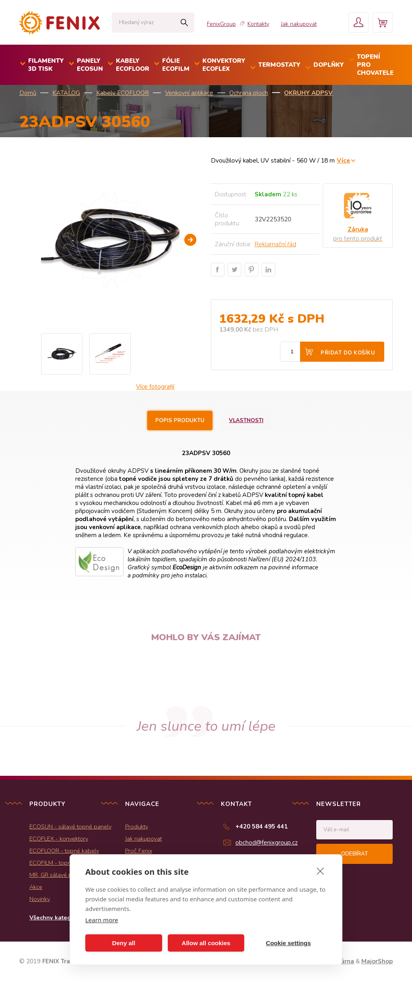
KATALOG (66, 93)
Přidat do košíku (348, 353)
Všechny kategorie (55, 917)
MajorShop (377, 961)
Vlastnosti (246, 420)
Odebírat (354, 853)
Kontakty (258, 24)
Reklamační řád (275, 244)
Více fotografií (155, 387)
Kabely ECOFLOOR (122, 93)
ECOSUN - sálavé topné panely (70, 826)
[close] (320, 870)
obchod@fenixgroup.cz (266, 843)
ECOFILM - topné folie (58, 863)
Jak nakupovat (299, 24)
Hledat (184, 22)
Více (343, 160)
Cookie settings (288, 943)
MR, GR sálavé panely (57, 875)
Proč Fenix (138, 851)
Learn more (101, 920)
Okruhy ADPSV (308, 93)
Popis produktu (179, 420)
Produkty (136, 826)
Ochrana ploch (248, 93)
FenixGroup (221, 24)
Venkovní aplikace (189, 93)
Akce (35, 887)
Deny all (124, 943)
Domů (27, 93)
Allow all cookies (206, 943)
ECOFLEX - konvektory (58, 839)
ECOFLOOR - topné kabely (64, 851)
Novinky (39, 899)
